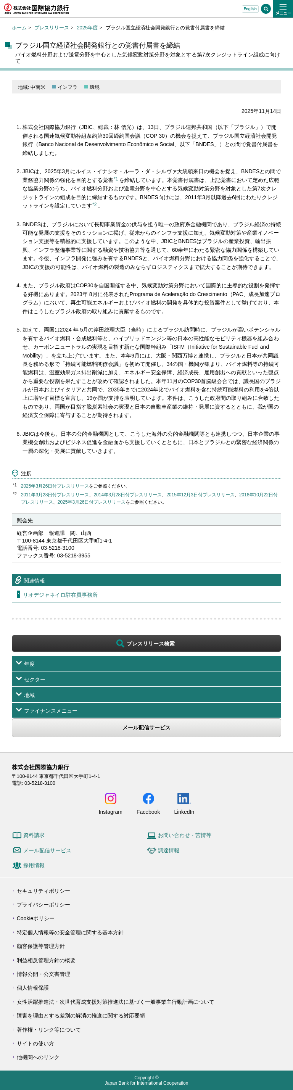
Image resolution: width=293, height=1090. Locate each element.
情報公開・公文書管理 (43, 974)
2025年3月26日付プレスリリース (55, 486)
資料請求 (34, 835)
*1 (116, 179)
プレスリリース (51, 28)
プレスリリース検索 (151, 644)
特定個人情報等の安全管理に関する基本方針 (70, 932)
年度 (29, 664)
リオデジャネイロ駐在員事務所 (60, 595)
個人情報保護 (33, 988)
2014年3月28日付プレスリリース (127, 495)
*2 (94, 204)
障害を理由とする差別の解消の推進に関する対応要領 (81, 1016)
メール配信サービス (146, 728)
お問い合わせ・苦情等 (184, 835)
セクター (34, 679)
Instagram (110, 812)
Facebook (148, 812)
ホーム (19, 28)
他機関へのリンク (38, 1057)
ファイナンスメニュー (50, 711)
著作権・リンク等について (49, 1030)
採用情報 (34, 865)
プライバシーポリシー (43, 905)
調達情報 (168, 850)
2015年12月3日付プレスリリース (200, 495)
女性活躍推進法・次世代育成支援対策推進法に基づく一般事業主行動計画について (115, 1002)
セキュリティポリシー (43, 891)
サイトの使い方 (35, 1043)
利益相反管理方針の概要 (46, 960)
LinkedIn (184, 812)
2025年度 (87, 28)
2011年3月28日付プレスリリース (55, 495)
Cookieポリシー (36, 918)
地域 (29, 695)
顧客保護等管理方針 (41, 946)
